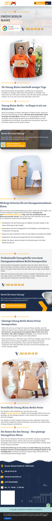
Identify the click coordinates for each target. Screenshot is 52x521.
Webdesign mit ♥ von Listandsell (26, 513)
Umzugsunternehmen (13, 413)
